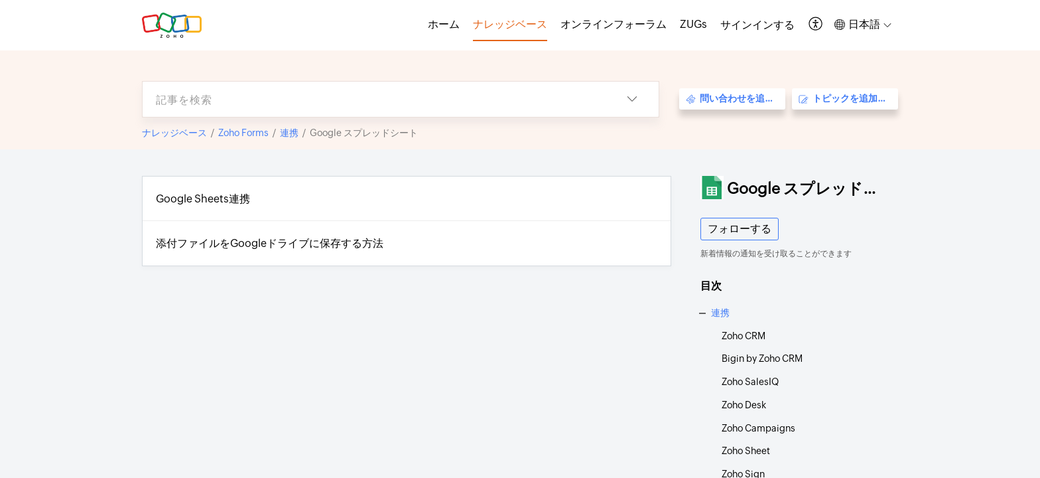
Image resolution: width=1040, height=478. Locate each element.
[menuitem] (757, 25)
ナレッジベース (174, 132)
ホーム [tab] (444, 24)
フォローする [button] (739, 228)
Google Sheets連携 (203, 199)
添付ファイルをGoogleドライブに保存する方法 (269, 243)
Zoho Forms (243, 132)
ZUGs (693, 24)
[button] (816, 25)
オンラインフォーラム (613, 24)
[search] (374, 99)
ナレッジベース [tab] (510, 24)
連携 (289, 132)
